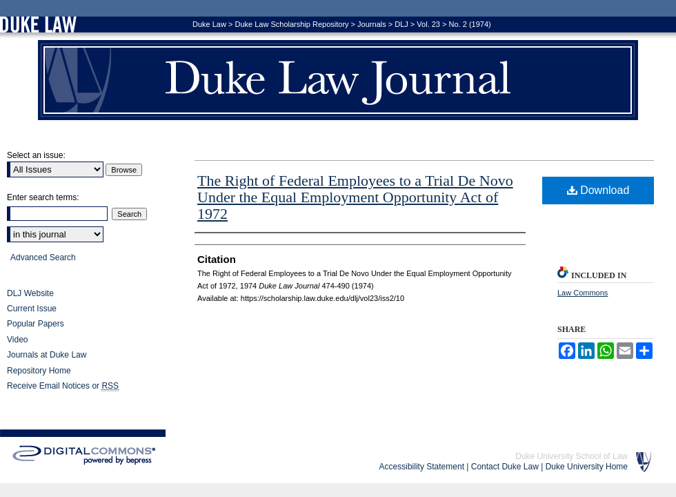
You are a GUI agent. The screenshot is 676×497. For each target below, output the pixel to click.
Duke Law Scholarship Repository (291, 24)
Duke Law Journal (338, 80)
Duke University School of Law (571, 456)
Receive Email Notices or (63, 386)
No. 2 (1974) (470, 24)
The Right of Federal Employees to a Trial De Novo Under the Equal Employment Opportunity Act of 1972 (355, 197)
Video (17, 339)
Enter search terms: (43, 197)
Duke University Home (587, 466)
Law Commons (582, 293)
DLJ (401, 24)
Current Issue (32, 308)
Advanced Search (43, 257)
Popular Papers (35, 324)
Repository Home (39, 371)
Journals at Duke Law (46, 355)
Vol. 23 (428, 24)
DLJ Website (30, 293)
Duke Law (209, 24)
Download (598, 190)
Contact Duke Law (505, 466)
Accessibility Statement (421, 466)
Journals (371, 24)
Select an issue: (36, 155)
